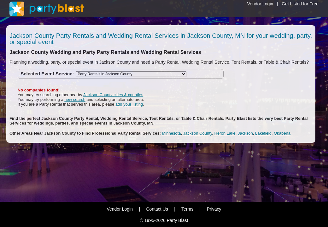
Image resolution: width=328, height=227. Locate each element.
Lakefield (263, 133)
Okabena (282, 133)
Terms (187, 209)
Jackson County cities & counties (113, 94)
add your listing (129, 104)
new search (74, 99)
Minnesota (171, 133)
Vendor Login (260, 3)
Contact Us (157, 209)
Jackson (245, 133)
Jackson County (197, 133)
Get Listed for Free (300, 3)
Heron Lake (225, 133)
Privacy (214, 209)
